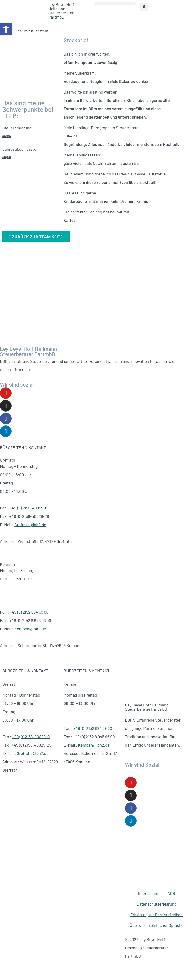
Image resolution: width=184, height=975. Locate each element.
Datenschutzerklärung (157, 903)
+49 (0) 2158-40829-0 (28, 507)
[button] (6, 29)
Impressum (148, 893)
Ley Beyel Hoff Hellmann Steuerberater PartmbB (61, 10)
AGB (171, 893)
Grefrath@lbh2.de (30, 524)
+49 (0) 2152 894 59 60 (29, 612)
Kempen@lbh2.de (30, 628)
